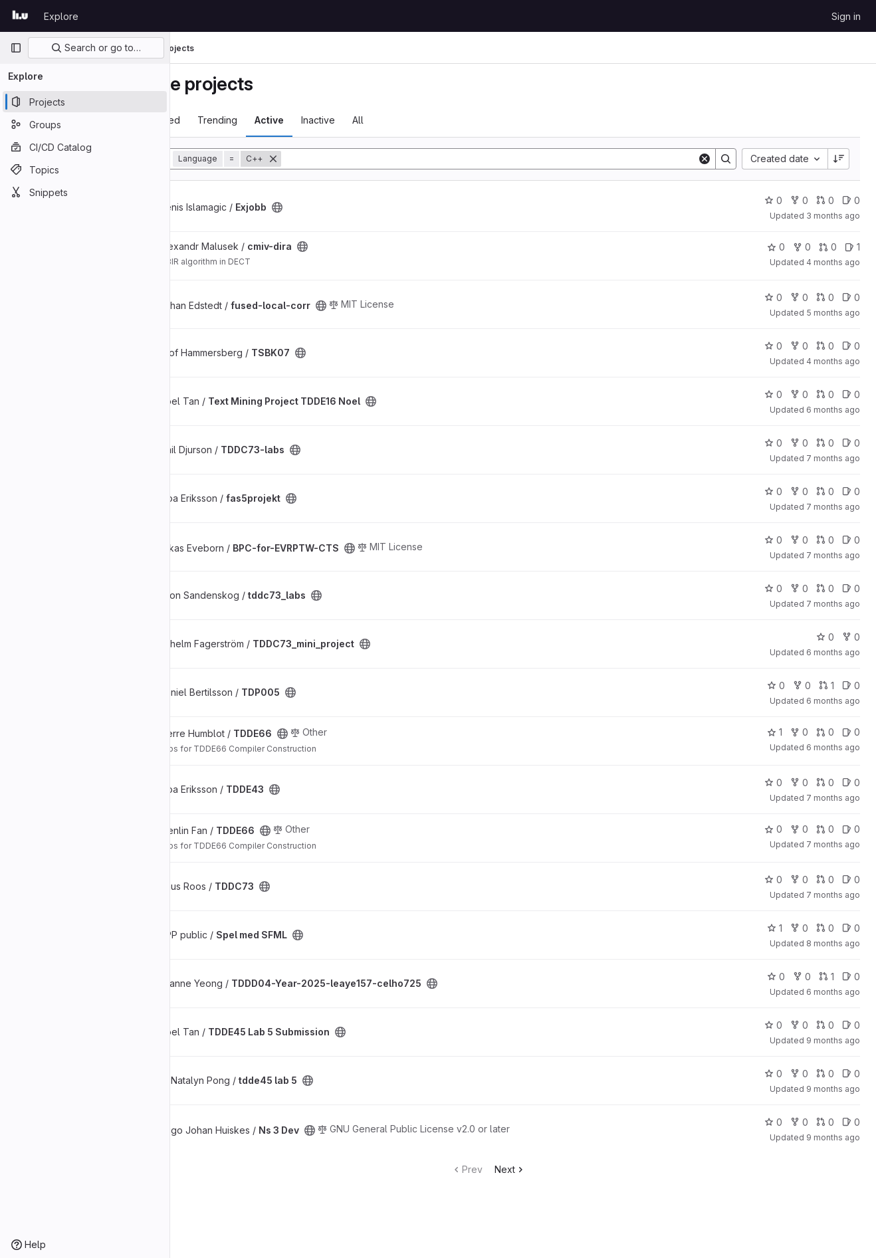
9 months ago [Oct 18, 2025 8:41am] (833, 1040)
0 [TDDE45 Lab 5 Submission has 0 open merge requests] (825, 1025)
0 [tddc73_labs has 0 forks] (799, 588)
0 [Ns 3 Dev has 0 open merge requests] (825, 1122)
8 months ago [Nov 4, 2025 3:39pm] (833, 943)
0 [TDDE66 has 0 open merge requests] (825, 732)
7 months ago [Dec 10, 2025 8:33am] (833, 895)
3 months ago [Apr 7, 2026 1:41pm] (833, 216)
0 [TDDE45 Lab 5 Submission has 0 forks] (799, 1025)
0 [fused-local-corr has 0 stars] (773, 297)
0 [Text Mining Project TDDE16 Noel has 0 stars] (773, 394)
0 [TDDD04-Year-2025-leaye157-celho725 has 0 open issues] (851, 976)
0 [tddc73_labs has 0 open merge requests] (825, 588)
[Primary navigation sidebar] (16, 47)
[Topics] (85, 169)
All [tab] (427, 120)
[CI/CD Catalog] (85, 146)
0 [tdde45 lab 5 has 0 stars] (773, 1073)
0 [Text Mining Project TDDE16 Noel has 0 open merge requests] (825, 394)
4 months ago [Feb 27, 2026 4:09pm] (833, 262)
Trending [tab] (287, 120)
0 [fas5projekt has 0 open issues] (851, 491)
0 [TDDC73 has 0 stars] (773, 879)
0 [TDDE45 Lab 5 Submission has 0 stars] (773, 1025)
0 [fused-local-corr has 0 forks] (799, 297)
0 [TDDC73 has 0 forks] (799, 879)
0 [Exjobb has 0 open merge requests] (825, 200)
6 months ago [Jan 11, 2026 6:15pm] (833, 410)
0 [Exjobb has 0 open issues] (851, 200)
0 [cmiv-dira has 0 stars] (776, 247)
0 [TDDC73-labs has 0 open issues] (851, 443)
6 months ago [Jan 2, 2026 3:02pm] (833, 747)
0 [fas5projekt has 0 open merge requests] (825, 491)
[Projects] (85, 101)
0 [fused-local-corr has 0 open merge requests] (825, 297)
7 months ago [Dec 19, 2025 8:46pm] (833, 458)
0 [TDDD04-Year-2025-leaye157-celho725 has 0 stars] (776, 976)
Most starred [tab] (222, 120)
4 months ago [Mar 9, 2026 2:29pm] (833, 361)
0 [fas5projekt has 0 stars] (773, 491)
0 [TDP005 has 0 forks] (802, 685)
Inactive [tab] (388, 120)
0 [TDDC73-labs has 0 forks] (799, 443)
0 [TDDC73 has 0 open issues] (851, 879)
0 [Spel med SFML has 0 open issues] (851, 928)
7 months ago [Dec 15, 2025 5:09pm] (833, 844)
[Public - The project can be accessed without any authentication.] (347, 207)
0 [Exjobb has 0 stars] (773, 200)
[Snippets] (85, 192)
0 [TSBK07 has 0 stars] (773, 346)
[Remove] (343, 159)
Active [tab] (339, 120)
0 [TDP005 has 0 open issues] (851, 685)
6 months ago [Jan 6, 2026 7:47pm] (833, 701)
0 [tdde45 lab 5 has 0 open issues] (851, 1073)
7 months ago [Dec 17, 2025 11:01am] (833, 798)
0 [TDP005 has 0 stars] (776, 685)
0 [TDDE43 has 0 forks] (799, 782)
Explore (61, 16)
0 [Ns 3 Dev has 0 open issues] (851, 1122)
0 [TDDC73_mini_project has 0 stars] (825, 637)
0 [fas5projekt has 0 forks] (799, 491)
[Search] (524, 159)
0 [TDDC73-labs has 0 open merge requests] (825, 443)
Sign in (846, 16)
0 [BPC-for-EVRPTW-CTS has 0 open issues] (851, 540)
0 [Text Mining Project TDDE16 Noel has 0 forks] (799, 394)
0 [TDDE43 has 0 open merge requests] (825, 782)
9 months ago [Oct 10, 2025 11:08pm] (833, 1089)
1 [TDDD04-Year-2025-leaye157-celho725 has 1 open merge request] (826, 976)
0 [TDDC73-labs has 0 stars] (773, 443)
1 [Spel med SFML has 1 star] (774, 928)
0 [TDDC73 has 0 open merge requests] (825, 879)
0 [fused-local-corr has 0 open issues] (851, 297)
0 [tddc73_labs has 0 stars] (773, 588)
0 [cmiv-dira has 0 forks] (802, 247)
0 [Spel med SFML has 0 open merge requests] (825, 928)
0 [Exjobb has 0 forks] (799, 200)
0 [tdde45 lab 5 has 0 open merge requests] (825, 1073)
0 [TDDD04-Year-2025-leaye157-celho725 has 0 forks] (802, 976)
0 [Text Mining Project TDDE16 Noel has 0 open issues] (851, 394)
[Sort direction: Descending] (838, 158)
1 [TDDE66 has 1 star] (774, 732)
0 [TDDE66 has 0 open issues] (851, 732)
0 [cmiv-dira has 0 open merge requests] (828, 247)
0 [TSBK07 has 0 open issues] (851, 346)
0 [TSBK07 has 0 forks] (799, 346)
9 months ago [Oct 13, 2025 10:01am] (833, 1137)
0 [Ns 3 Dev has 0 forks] (799, 1122)
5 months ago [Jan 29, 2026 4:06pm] (833, 313)
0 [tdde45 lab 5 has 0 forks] (799, 1073)
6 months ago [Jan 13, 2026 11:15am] (833, 652)
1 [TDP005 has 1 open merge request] (826, 685)
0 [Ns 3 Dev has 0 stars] (773, 1122)
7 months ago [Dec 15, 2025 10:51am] (833, 555)
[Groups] (85, 124)
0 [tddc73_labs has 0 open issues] (851, 588)
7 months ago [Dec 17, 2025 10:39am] (833, 507)
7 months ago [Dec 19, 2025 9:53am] (833, 604)
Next (544, 1169)
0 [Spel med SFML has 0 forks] (799, 928)
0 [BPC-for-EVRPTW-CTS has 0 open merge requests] (825, 540)
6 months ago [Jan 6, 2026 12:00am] (833, 992)
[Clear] (704, 159)
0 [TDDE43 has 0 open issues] (851, 782)
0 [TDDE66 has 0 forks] (799, 732)
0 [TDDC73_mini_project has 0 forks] (851, 637)
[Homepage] (20, 16)
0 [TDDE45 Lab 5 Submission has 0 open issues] (851, 1025)
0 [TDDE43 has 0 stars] (773, 782)
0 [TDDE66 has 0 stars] (773, 829)
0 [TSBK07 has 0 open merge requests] (825, 346)
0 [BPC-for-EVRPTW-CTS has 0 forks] (799, 540)
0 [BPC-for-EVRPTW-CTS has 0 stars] (773, 540)
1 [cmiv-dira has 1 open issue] (852, 247)
